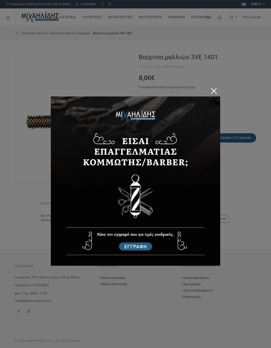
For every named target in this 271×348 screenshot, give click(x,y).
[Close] (213, 89)
